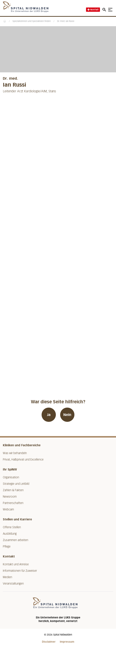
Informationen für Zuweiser (20, 570)
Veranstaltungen (13, 583)
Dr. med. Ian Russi (65, 21)
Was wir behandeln (15, 453)
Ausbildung (10, 533)
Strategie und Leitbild (16, 483)
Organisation (11, 477)
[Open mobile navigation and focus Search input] (104, 9)
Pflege (7, 546)
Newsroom (10, 496)
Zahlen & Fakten (13, 490)
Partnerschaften (13, 503)
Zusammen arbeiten (15, 540)
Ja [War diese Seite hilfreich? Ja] (49, 415)
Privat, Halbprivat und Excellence (23, 459)
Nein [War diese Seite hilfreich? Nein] (67, 415)
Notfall (93, 9)
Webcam (8, 509)
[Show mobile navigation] (110, 9)
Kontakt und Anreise (16, 564)
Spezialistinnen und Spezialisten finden (31, 21)
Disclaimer (49, 641)
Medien (7, 577)
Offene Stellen (12, 527)
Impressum (67, 641)
